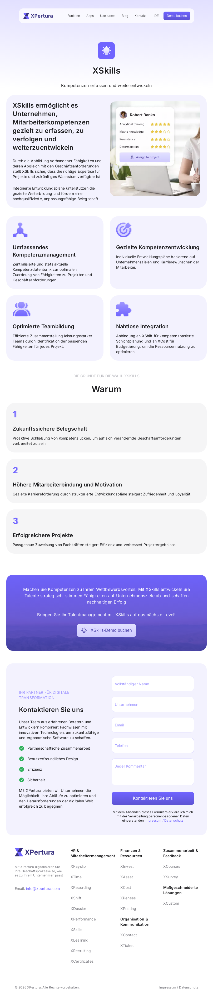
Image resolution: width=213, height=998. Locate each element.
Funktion (73, 16)
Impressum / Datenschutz (164, 820)
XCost (125, 887)
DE (157, 16)
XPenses (128, 898)
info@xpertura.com (43, 888)
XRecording (81, 887)
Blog (125, 16)
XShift (76, 898)
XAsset (126, 877)
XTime (76, 877)
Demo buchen (177, 16)
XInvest (127, 866)
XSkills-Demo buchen (106, 630)
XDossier (78, 908)
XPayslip (78, 866)
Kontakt (140, 16)
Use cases (107, 16)
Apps (90, 16)
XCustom (171, 903)
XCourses (171, 866)
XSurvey (170, 877)
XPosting (128, 908)
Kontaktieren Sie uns (153, 798)
